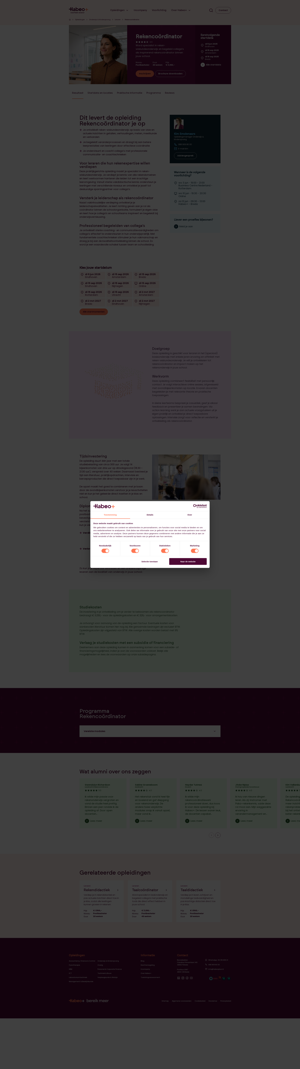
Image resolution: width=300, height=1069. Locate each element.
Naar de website (187, 561)
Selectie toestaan (150, 561)
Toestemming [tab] (110, 515)
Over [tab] (190, 515)
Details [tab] (150, 515)
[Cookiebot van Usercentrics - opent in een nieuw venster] (195, 506)
